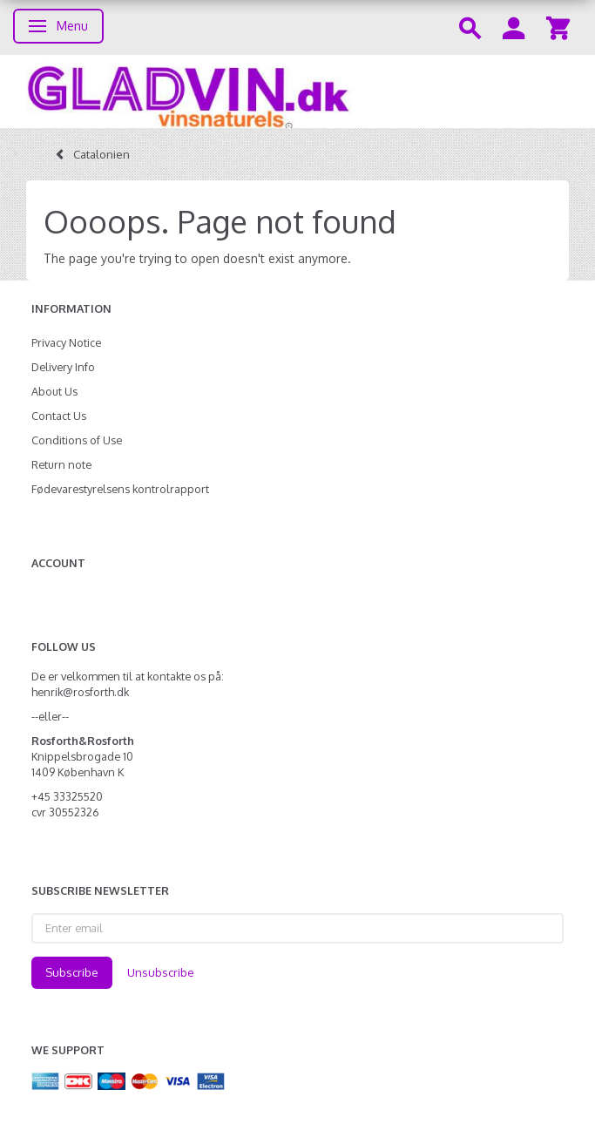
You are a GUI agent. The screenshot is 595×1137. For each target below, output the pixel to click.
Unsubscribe (160, 972)
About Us (54, 391)
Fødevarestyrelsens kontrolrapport (120, 489)
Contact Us (58, 416)
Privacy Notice (66, 342)
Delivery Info (63, 367)
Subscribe (71, 972)
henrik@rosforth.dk (80, 692)
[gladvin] (297, 91)
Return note (61, 464)
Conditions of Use (76, 440)
